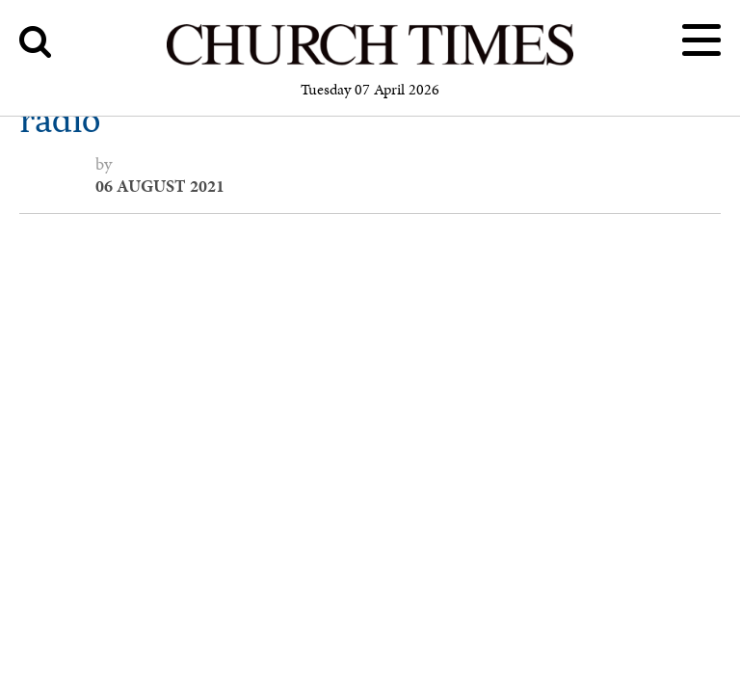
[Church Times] (370, 62)
